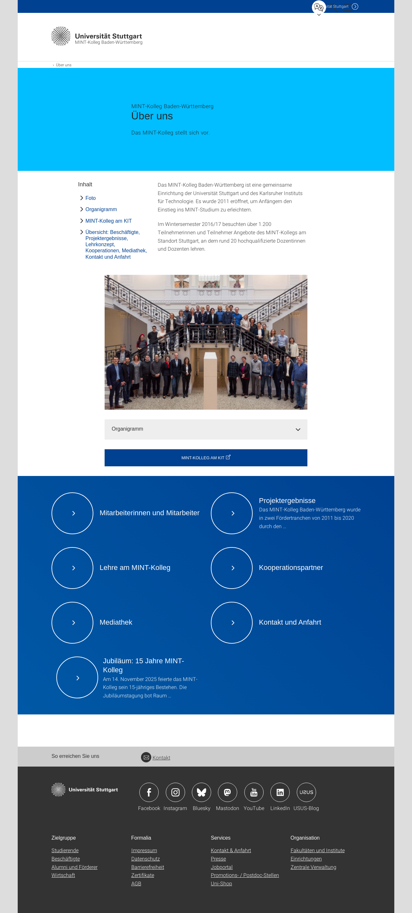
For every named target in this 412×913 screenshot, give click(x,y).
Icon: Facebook (149, 792)
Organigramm (101, 209)
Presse (218, 858)
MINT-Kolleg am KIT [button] (203, 457)
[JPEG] (206, 342)
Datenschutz (145, 858)
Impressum (144, 850)
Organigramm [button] (127, 429)
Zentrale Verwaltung (313, 866)
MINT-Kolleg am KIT (109, 221)
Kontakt (155, 757)
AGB (136, 883)
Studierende (65, 850)
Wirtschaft (63, 874)
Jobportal (222, 866)
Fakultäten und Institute (318, 850)
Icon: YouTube (254, 792)
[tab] (206, 429)
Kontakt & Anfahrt (231, 850)
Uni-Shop (221, 883)
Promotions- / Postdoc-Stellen (245, 874)
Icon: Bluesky (201, 792)
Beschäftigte (66, 858)
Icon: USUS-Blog (306, 792)
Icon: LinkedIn (280, 792)
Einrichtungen (306, 858)
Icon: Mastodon (227, 792)
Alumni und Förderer (75, 866)
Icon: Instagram (175, 792)
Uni (331, 6)
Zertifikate (142, 874)
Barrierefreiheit (147, 866)
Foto (91, 198)
